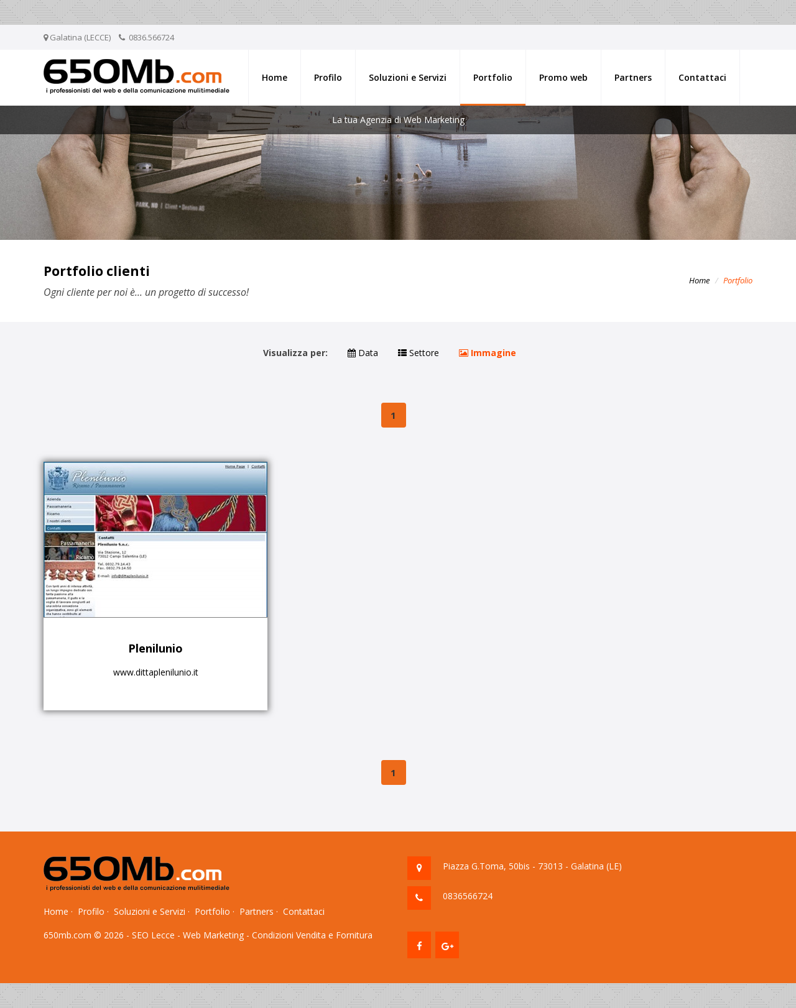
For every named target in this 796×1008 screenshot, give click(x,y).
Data (363, 353)
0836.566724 (151, 37)
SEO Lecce (153, 935)
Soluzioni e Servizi (408, 77)
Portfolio (492, 77)
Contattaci (702, 77)
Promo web (563, 77)
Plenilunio (155, 648)
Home (274, 77)
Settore (418, 353)
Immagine (487, 353)
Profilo (328, 77)
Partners (633, 77)
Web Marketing (213, 935)
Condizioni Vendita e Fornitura (312, 935)
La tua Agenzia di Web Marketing (398, 120)
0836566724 (468, 896)
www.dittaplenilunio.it (155, 672)
